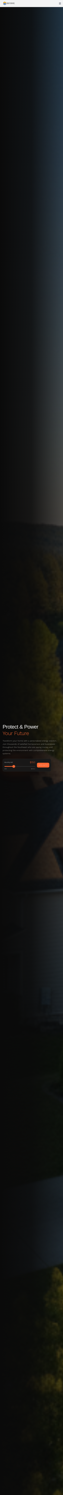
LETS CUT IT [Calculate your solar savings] (43, 767)
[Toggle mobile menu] (60, 3)
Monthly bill (8, 764)
